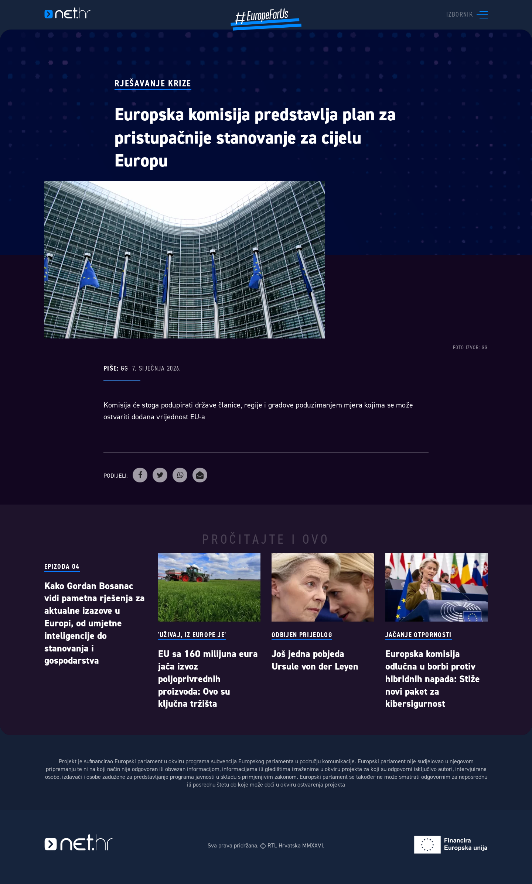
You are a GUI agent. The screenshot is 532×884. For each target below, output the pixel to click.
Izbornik (459, 14)
